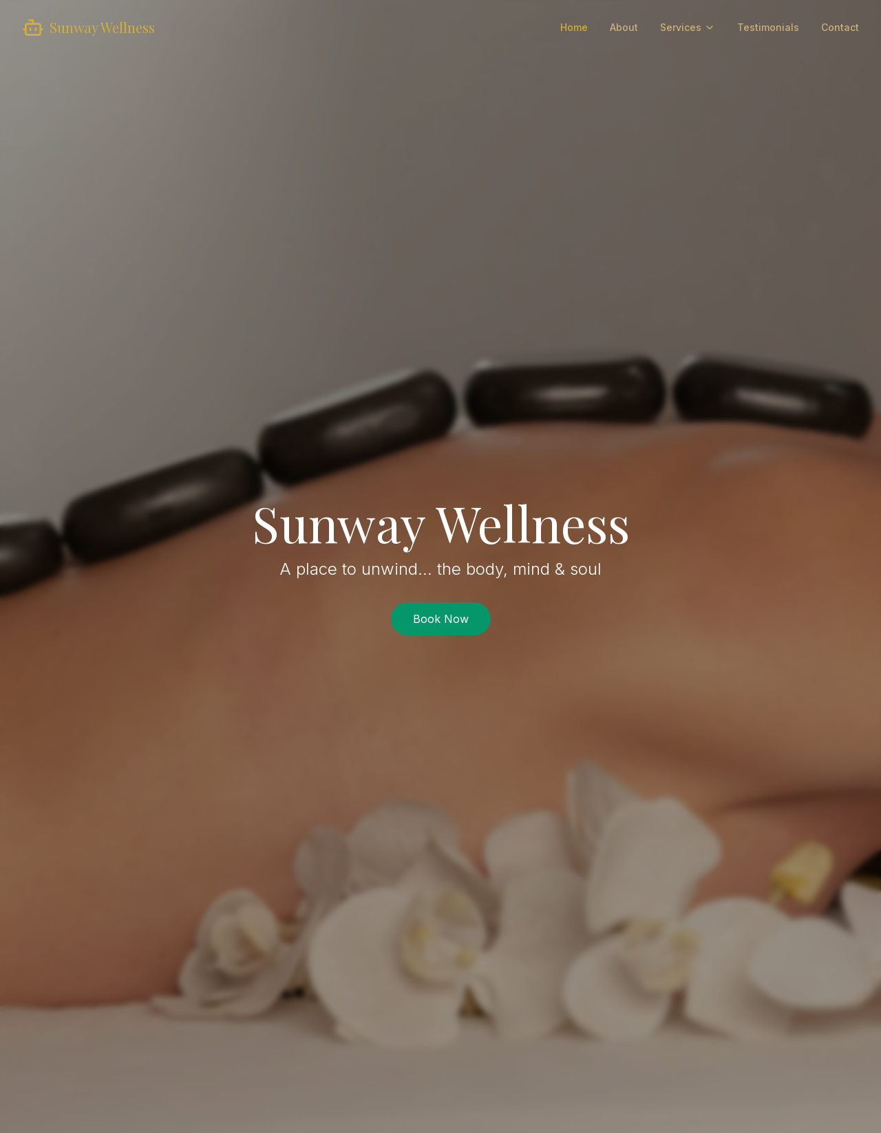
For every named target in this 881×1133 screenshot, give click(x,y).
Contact (840, 27)
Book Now (441, 619)
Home (574, 27)
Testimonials (768, 27)
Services (687, 27)
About (624, 27)
